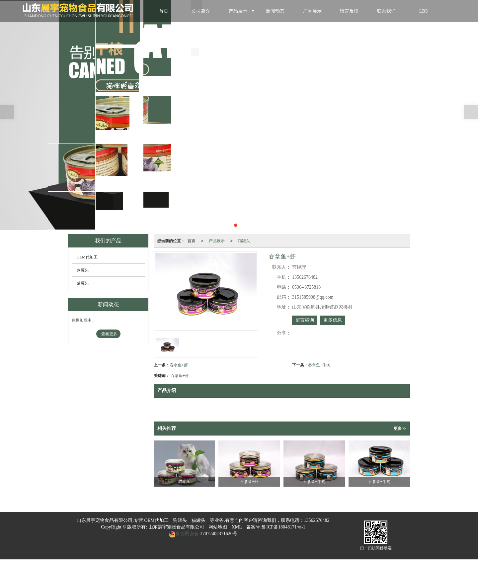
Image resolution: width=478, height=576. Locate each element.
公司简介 (201, 11)
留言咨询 (304, 320)
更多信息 (332, 320)
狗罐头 (83, 270)
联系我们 (386, 11)
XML (237, 527)
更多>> (400, 428)
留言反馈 (349, 11)
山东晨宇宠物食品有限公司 (176, 527)
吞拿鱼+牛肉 (319, 365)
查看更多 (109, 334)
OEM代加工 (87, 257)
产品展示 (238, 11)
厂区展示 (312, 11)
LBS (423, 11)
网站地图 (217, 527)
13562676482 (317, 520)
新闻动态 (275, 11)
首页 (163, 11)
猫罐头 (244, 241)
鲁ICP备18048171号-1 (283, 527)
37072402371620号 (218, 533)
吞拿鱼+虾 (179, 365)
